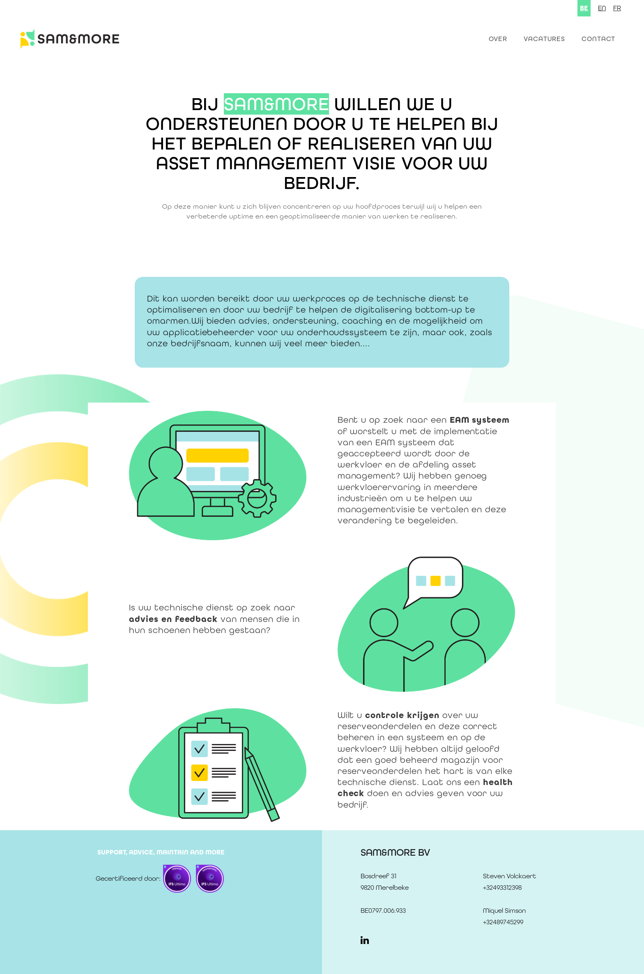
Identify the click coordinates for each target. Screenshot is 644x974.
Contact (598, 39)
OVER (498, 39)
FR (617, 8)
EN (602, 8)
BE (584, 8)
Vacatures (544, 39)
